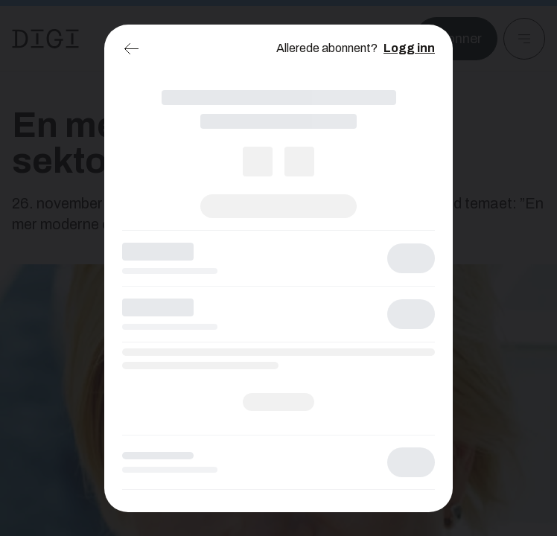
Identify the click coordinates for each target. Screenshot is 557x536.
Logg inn (409, 48)
